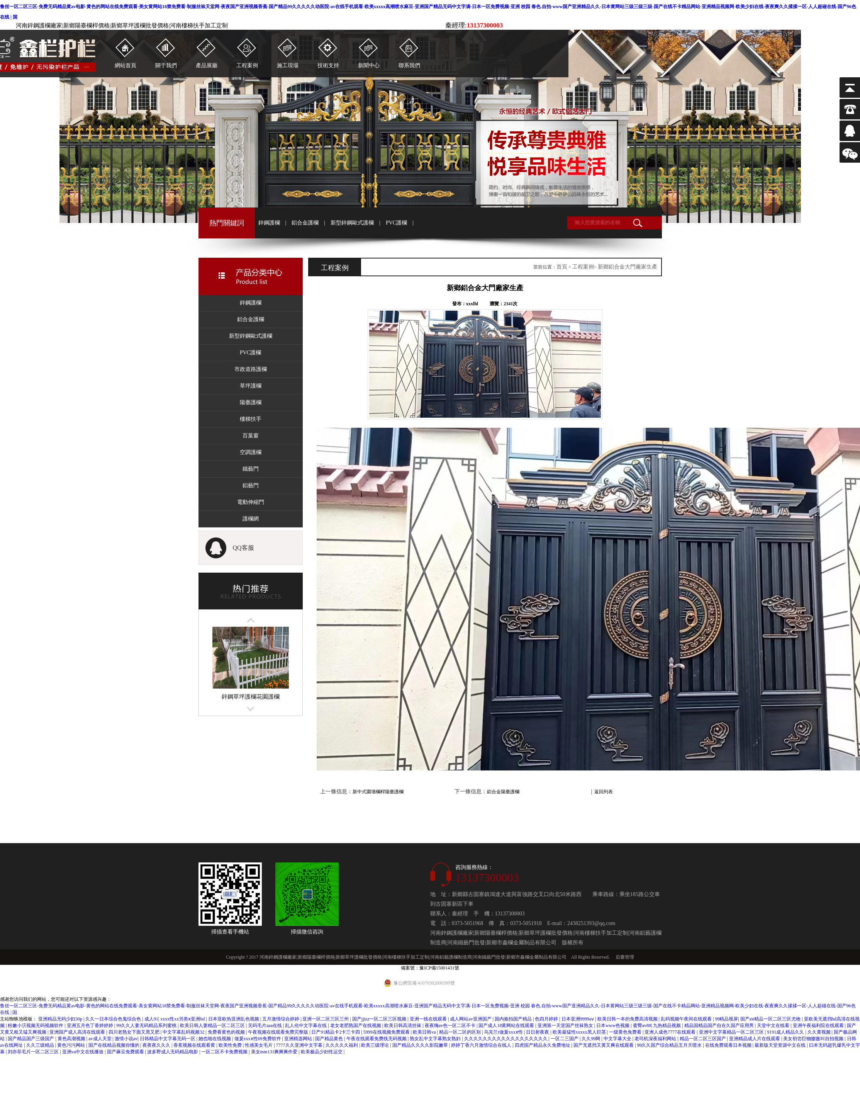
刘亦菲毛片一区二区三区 (34, 1051)
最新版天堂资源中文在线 (781, 1045)
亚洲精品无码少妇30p (60, 1019)
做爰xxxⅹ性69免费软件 (258, 1038)
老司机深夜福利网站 (655, 1038)
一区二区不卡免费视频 (225, 1051)
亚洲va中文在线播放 (83, 1051)
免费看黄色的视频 (227, 1032)
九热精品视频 (667, 1025)
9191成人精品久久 (786, 1032)
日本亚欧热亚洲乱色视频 (234, 1019)
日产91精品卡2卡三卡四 (336, 1032)
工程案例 (583, 267)
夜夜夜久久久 (156, 1045)
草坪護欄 (250, 386)
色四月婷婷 (547, 1019)
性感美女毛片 (259, 1045)
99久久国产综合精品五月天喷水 (670, 1045)
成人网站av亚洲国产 (471, 1019)
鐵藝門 (251, 469)
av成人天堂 (100, 1038)
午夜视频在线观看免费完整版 (278, 1032)
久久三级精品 (40, 1045)
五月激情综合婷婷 (281, 1019)
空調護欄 (250, 452)
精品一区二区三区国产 (703, 1038)
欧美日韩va (425, 1032)
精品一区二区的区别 (460, 1032)
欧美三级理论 (375, 1045)
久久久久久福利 (342, 1045)
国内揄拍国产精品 (514, 1019)
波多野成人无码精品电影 (173, 1051)
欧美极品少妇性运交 (322, 1051)
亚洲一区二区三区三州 (326, 1019)
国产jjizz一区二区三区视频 (380, 1019)
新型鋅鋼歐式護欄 (352, 223)
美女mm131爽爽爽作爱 (275, 1051)
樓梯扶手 (250, 419)
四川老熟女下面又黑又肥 (135, 1032)
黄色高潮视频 (72, 1038)
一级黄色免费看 (626, 1032)
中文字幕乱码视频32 (184, 1032)
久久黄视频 (819, 1032)
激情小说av (126, 1038)
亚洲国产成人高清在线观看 (77, 1032)
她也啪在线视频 (215, 1038)
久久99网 (591, 1038)
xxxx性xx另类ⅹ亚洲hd (183, 1019)
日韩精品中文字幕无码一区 (168, 1038)
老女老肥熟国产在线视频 (356, 1025)
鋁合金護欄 (305, 223)
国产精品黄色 (329, 1038)
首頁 (561, 267)
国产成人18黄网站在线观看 (506, 1025)
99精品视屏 (726, 1019)
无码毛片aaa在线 (265, 1025)
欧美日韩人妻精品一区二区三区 (213, 1025)
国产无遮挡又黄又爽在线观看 (604, 1045)
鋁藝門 (251, 485)
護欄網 (251, 519)
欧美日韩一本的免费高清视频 (628, 1019)
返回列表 (603, 791)
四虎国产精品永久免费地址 (543, 1045)
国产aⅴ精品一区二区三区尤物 (771, 1019)
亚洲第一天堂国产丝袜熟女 (566, 1025)
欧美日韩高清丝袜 (403, 1025)
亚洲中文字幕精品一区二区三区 (732, 1032)
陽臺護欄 (250, 402)
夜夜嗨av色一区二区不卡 (451, 1025)
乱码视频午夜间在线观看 (687, 1019)
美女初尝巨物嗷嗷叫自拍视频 (814, 1038)
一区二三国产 (565, 1038)
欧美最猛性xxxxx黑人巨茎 (580, 1032)
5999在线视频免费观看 (387, 1032)
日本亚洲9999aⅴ (578, 1019)
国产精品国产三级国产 (31, 1038)
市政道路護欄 (250, 369)
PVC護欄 (396, 223)
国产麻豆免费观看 (126, 1051)
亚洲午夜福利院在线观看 (819, 1025)
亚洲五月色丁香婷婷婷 (90, 1025)
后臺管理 (625, 957)
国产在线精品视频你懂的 (114, 1045)
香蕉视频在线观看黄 (194, 1045)
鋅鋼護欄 (269, 223)
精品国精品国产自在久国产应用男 (719, 1025)
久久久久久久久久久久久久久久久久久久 (506, 1038)
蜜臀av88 (642, 1025)
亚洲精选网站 (298, 1038)
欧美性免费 (231, 1045)
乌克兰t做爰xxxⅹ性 (504, 1032)
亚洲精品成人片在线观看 (755, 1038)
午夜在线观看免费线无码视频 (377, 1038)
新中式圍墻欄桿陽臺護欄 (378, 791)
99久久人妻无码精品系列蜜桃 (147, 1025)
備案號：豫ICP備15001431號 (430, 968)
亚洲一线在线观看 (429, 1019)
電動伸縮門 (250, 502)
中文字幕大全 (618, 1038)
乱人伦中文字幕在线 (306, 1025)
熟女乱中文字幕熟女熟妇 (436, 1038)
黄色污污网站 (71, 1045)
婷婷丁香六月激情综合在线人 (481, 1045)
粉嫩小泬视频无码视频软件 (36, 1025)
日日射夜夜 (538, 1032)
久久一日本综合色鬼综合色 (113, 1019)
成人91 (151, 1019)
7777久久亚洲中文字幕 (300, 1045)
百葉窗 (251, 436)
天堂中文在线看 (773, 1025)
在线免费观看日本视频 (729, 1045)
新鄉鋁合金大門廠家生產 (627, 267)
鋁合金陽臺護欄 (503, 791)
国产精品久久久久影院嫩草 (420, 1045)
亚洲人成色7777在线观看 (671, 1032)
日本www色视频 (613, 1025)
